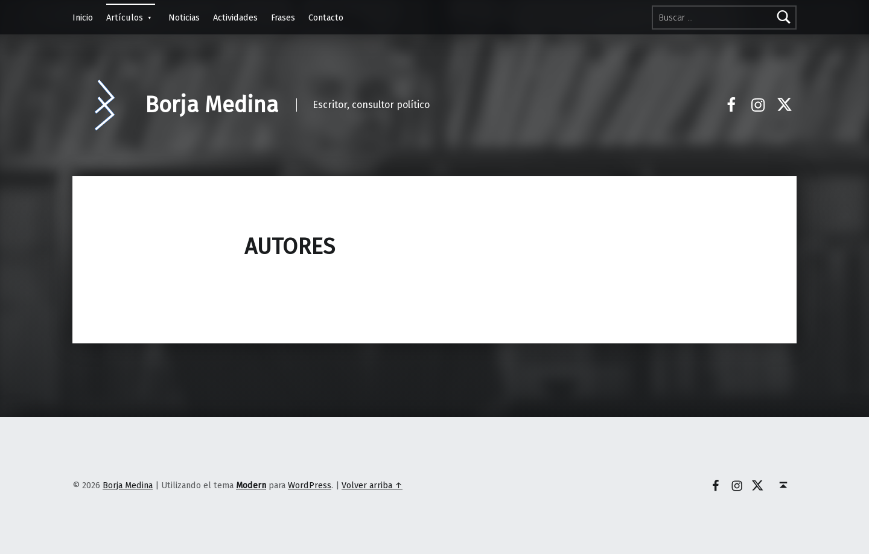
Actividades (235, 17)
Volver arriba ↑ (372, 485)
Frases (283, 17)
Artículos (124, 17)
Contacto (325, 17)
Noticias (184, 17)
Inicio (82, 17)
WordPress (309, 485)
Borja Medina (211, 105)
